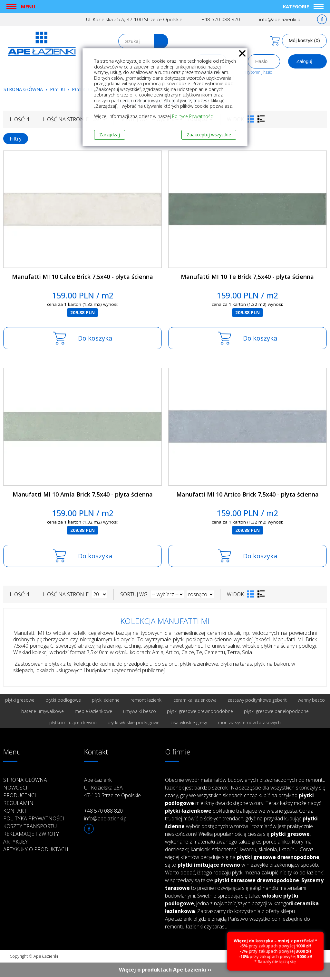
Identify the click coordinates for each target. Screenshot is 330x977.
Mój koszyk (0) (304, 40)
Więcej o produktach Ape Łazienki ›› (165, 969)
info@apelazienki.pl (280, 19)
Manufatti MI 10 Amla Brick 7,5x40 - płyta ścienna (83, 494)
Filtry (16, 138)
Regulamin (18, 803)
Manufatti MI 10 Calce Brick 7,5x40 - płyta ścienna (82, 276)
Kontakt (15, 810)
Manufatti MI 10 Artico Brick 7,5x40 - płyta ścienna (247, 494)
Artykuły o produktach (35, 849)
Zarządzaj (109, 135)
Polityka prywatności (33, 818)
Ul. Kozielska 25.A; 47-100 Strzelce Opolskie (134, 19)
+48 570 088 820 (220, 19)
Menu (28, 6)
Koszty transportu (30, 826)
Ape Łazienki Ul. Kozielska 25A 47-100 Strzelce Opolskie (112, 787)
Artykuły (15, 841)
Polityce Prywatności (193, 116)
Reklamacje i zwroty (31, 833)
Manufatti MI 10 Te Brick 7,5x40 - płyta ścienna (247, 276)
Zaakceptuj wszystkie (209, 135)
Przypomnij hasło (257, 72)
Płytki (58, 89)
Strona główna (23, 89)
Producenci (19, 795)
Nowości (15, 787)
